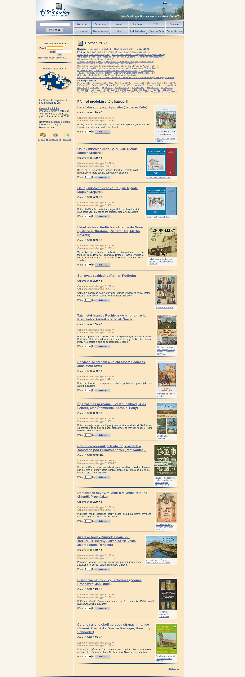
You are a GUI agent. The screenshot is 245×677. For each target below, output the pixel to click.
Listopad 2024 (169, 85)
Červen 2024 (138, 87)
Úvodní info (82, 24)
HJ (64, 81)
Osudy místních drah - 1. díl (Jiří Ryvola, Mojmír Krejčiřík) (138, 54)
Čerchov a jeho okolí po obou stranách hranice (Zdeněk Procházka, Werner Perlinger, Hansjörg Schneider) (126, 77)
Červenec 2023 (98, 92)
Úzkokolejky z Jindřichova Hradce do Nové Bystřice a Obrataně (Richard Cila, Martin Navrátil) (120, 57)
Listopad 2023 (140, 90)
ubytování (53, 139)
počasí (66, 139)
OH (58, 77)
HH (66, 85)
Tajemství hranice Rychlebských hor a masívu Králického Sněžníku (166, 350)
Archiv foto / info (174, 31)
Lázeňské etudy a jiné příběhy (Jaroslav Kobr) (108, 52)
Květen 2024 (152, 87)
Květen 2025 (83, 85)
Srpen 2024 (107, 87)
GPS (156, 24)
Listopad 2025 (99, 83)
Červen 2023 (114, 92)
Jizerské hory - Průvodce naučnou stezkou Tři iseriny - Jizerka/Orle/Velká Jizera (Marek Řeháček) (115, 71)
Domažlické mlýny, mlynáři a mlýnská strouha (164, 526)
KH (43, 77)
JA (64, 87)
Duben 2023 (142, 92)
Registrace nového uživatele (51, 58)
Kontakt (119, 24)
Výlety (119, 31)
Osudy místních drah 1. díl (158, 217)
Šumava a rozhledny (165, 307)
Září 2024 (94, 87)
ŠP (49, 84)
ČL (43, 82)
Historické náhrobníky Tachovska (164, 614)
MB (68, 82)
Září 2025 (126, 83)
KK (56, 74)
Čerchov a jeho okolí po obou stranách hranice (165, 658)
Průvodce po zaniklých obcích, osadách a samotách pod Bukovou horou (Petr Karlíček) (117, 68)
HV (58, 82)
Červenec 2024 (122, 87)
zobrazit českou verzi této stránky (164, 3)
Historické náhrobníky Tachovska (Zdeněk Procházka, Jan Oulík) (106, 75)
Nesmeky (174, 24)
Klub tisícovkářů (137, 31)
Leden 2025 (138, 85)
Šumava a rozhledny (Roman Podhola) (95, 59)
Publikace (137, 24)
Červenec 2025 (154, 83)
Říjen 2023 (155, 90)
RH (63, 77)
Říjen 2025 (114, 83)
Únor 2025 (125, 85)
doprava (41, 139)
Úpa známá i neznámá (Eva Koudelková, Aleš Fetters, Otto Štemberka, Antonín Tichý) (116, 66)
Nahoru (172, 668)
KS (60, 79)
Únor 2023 (170, 92)
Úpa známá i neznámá (163, 437)
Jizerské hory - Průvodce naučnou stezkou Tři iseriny (158, 561)
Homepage (93, 49)
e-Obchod (82, 31)
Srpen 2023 (82, 92)
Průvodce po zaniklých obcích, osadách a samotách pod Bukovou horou (165, 481)
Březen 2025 (112, 85)
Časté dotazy (101, 24)
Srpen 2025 (139, 83)
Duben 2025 (97, 85)
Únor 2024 (96, 90)
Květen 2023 (128, 92)
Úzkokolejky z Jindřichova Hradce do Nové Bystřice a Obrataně (161, 261)
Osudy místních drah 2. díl (158, 177)
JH (52, 74)
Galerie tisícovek (101, 31)
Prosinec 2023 (124, 90)
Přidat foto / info (156, 31)
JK (50, 76)
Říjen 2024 (82, 87)
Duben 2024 (167, 87)
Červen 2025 (170, 83)
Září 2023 (167, 90)
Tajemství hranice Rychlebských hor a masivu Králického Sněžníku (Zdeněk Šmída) (115, 61)
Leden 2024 (109, 90)
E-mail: (43, 48)
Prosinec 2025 (84, 83)
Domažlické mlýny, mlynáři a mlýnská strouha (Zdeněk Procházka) (107, 70)
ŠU (46, 86)
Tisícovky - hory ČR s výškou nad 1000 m (110, 10)
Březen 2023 (157, 92)
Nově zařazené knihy (124, 49)
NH (50, 88)
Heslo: (52, 52)
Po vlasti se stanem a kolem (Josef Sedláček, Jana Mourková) (105, 64)
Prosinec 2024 (153, 85)
